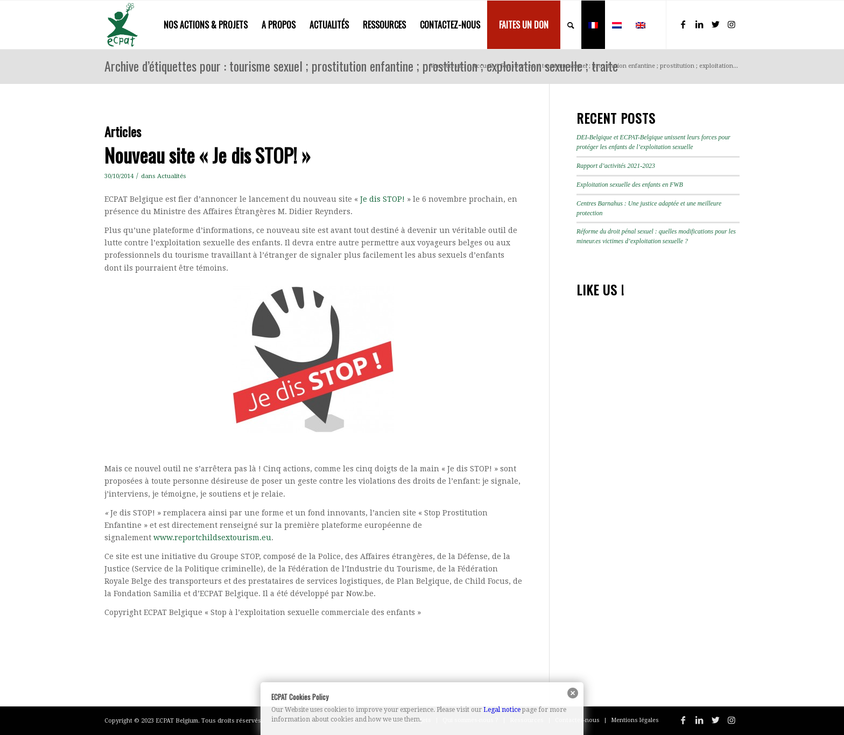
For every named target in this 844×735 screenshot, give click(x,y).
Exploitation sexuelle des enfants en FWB (629, 184)
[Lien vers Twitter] (715, 24)
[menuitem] (206, 25)
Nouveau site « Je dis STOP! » (207, 154)
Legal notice (502, 709)
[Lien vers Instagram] (731, 24)
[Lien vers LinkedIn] (699, 24)
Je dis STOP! (382, 199)
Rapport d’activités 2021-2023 (615, 165)
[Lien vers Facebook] (683, 24)
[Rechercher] (570, 25)
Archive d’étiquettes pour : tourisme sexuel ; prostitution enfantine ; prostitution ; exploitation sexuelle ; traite (361, 65)
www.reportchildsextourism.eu (212, 537)
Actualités (171, 176)
